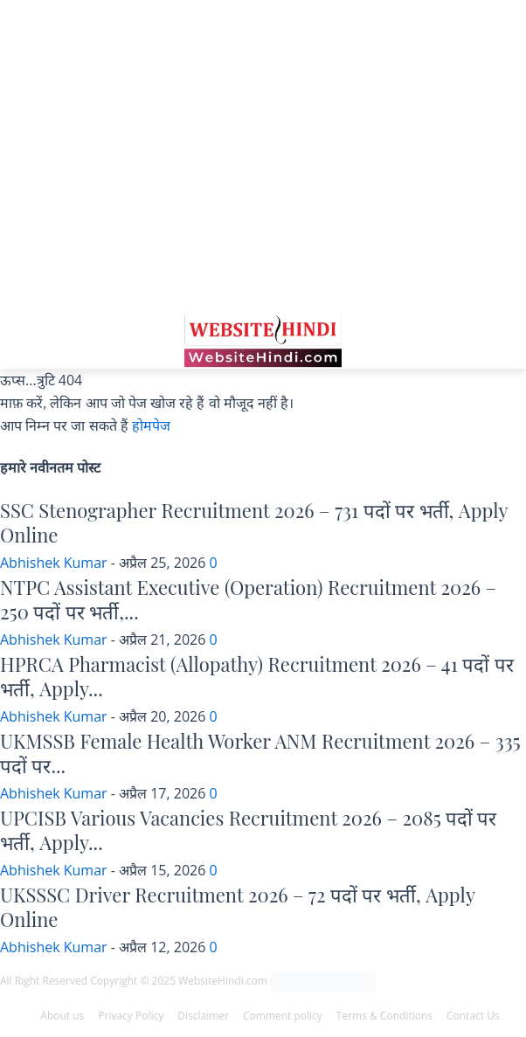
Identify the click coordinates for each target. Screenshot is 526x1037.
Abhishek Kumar (53, 562)
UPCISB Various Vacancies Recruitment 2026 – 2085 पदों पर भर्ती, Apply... (248, 830)
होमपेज (151, 425)
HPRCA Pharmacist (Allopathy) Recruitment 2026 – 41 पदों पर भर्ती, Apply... (257, 676)
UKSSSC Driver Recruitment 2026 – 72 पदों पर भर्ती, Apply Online (237, 907)
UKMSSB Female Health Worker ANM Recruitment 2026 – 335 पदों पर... (260, 753)
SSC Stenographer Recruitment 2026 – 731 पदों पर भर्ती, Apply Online (254, 523)
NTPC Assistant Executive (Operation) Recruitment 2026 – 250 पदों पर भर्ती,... (248, 600)
